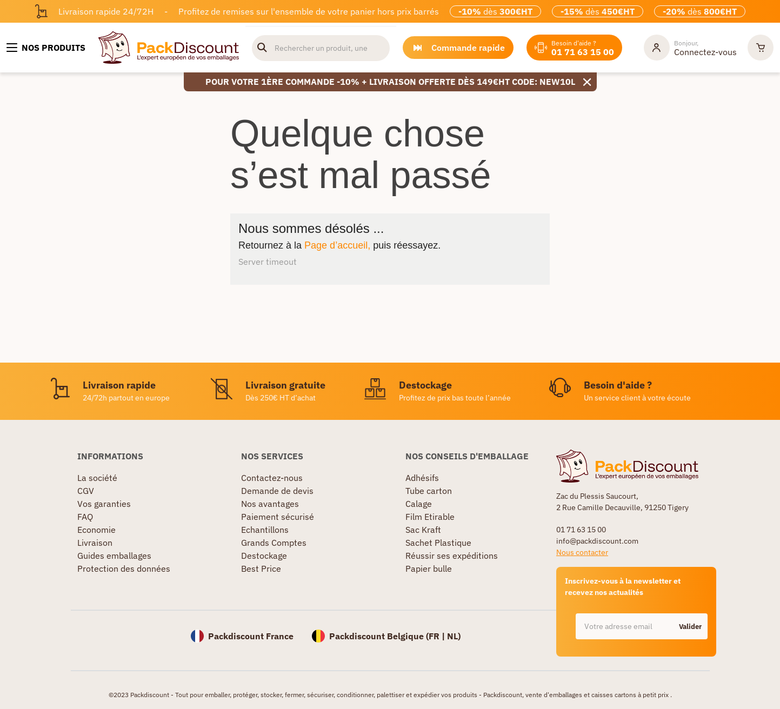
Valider (690, 626)
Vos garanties (104, 503)
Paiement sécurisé (277, 516)
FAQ (85, 516)
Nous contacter (582, 552)
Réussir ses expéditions (451, 555)
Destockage (264, 555)
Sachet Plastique (438, 542)
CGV (85, 490)
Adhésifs (422, 477)
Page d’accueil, (337, 245)
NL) (454, 636)
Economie (96, 529)
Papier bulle (428, 568)
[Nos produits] (45, 47)
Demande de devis (277, 490)
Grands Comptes (273, 542)
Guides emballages (114, 555)
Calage (418, 503)
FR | (438, 636)
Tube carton (428, 490)
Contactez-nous (272, 477)
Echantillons (265, 529)
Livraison (94, 542)
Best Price (261, 568)
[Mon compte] (690, 48)
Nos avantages (270, 503)
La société (97, 477)
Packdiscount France (251, 636)
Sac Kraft (423, 529)
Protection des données (123, 568)
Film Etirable (430, 516)
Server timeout (267, 261)
